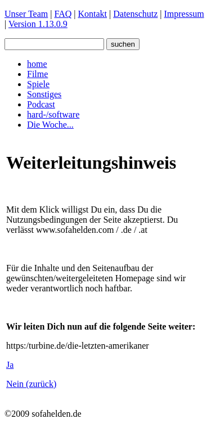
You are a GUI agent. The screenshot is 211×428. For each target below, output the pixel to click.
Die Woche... (50, 124)
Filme (37, 74)
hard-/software (53, 114)
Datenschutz (135, 14)
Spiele (38, 84)
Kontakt (92, 14)
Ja (10, 365)
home (37, 64)
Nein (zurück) (31, 384)
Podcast (41, 104)
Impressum (184, 14)
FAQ (62, 14)
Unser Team (26, 14)
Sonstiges (44, 94)
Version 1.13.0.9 (38, 24)
